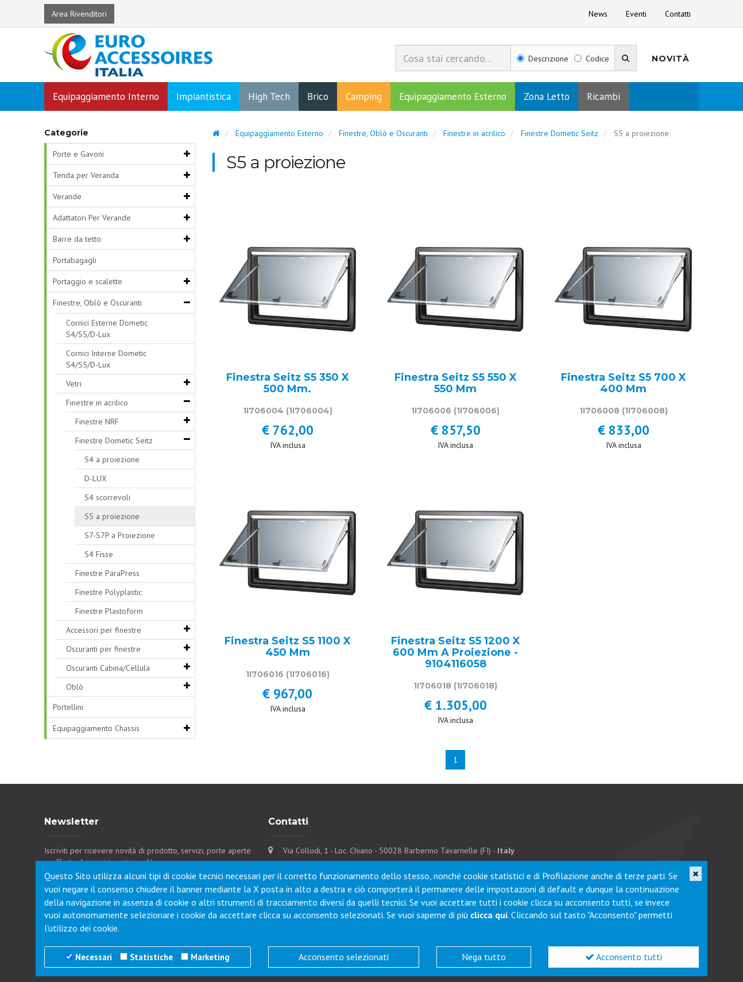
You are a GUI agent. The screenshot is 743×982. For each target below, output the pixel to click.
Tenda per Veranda (86, 175)
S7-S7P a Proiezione (119, 535)
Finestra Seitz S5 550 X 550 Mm (455, 383)
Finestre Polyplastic (108, 592)
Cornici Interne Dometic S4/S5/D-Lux (106, 359)
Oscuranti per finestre (103, 649)
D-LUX (95, 478)
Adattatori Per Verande (92, 217)
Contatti (678, 14)
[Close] (696, 874)
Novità (671, 58)
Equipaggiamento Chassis (96, 728)
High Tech (269, 96)
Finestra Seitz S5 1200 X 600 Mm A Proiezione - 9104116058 (455, 653)
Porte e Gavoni (78, 154)
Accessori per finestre (103, 630)
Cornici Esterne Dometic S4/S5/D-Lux (107, 328)
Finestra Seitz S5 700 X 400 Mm (623, 383)
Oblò (74, 687)
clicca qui (489, 915)
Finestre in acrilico (97, 402)
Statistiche (151, 957)
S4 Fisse (98, 554)
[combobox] (453, 58)
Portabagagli (74, 260)
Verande (67, 196)
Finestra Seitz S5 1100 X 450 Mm (288, 647)
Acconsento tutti (623, 956)
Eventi (636, 14)
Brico (317, 96)
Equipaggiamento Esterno (452, 96)
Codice (591, 59)
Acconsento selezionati (344, 956)
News (598, 14)
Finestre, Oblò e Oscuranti (97, 302)
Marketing (210, 957)
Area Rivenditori (79, 14)
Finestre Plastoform (109, 611)
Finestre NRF (97, 421)
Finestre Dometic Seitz (114, 440)
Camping (364, 96)
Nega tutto (484, 956)
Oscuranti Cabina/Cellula (108, 668)
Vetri (74, 383)
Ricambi (603, 96)
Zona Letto (547, 96)
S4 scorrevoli (107, 497)
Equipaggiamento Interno (106, 96)
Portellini (68, 707)
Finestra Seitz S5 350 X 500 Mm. (287, 383)
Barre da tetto (77, 239)
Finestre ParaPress (107, 573)
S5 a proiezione (112, 516)
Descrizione (542, 59)
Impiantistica (203, 96)
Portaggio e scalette (87, 281)
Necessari (93, 957)
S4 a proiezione (112, 459)
